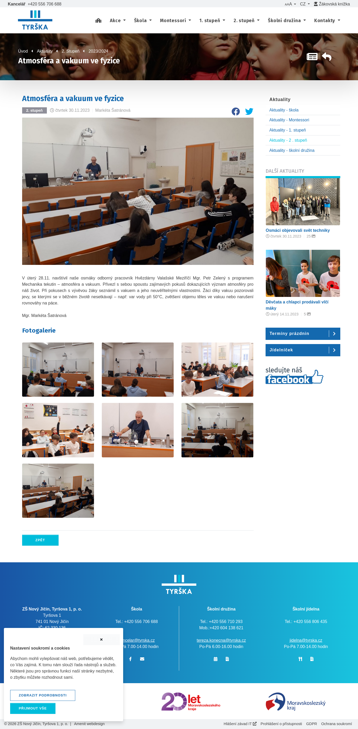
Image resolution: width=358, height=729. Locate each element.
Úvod (23, 51)
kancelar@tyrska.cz (136, 640)
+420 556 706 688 (44, 4)
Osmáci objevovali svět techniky (298, 230)
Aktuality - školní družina (292, 150)
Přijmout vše (33, 708)
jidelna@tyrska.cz (306, 640)
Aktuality (45, 51)
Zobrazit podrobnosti (43, 695)
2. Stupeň (71, 51)
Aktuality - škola (284, 110)
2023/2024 (98, 51)
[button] (290, 4)
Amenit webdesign (89, 724)
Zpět (40, 540)
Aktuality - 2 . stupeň (288, 140)
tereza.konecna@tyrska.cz (221, 640)
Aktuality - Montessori (289, 120)
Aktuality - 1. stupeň (287, 130)
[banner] (35, 20)
